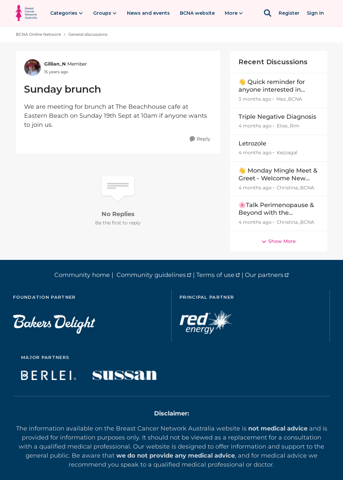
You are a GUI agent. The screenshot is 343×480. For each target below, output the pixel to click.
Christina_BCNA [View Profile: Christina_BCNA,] (295, 187)
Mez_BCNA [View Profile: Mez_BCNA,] (289, 99)
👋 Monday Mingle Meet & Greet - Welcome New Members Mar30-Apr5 (277, 175)
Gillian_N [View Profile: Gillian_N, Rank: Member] (55, 64)
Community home (82, 275)
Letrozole (252, 143)
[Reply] (200, 138)
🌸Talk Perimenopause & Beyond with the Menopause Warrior (276, 209)
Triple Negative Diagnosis (277, 116)
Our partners (264, 275)
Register (289, 13)
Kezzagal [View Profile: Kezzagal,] (287, 153)
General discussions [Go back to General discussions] (88, 34)
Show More (278, 241)
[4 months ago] (255, 125)
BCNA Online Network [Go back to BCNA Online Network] (38, 34)
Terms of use (215, 275)
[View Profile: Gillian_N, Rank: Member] (32, 67)
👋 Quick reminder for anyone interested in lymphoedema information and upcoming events (271, 86)
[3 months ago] (254, 99)
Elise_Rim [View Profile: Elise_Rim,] (288, 126)
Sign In (315, 13)
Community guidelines (151, 275)
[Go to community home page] (26, 13)
